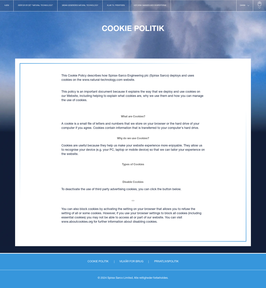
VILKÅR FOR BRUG (131, 261)
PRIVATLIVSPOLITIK (166, 261)
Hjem (6, 5)
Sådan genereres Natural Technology (80, 5)
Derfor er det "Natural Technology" (35, 5)
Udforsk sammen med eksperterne (150, 5)
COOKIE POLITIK (98, 261)
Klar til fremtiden (116, 5)
